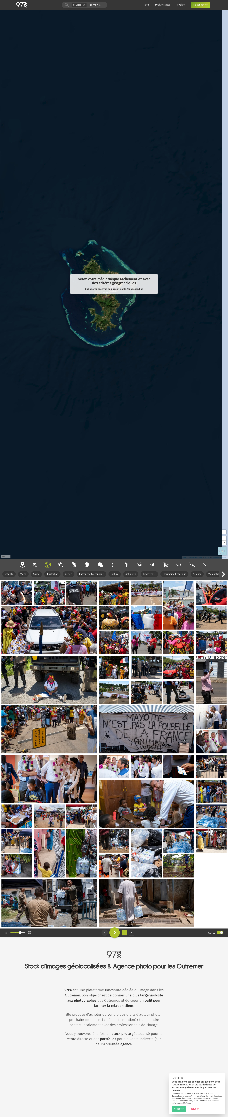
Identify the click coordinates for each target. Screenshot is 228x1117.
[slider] (20, 932)
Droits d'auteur (163, 4)
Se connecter (200, 4)
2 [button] (131, 932)
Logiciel (181, 4)
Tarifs (146, 4)
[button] (84, 5)
